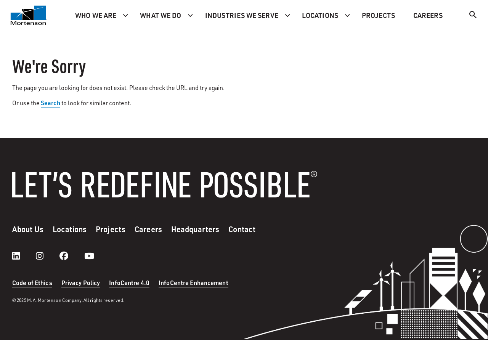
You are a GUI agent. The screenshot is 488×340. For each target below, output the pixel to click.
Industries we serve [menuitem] (241, 15)
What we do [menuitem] (160, 15)
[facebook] (71, 255)
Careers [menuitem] (428, 15)
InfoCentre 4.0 (129, 283)
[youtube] (89, 255)
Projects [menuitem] (378, 15)
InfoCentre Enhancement (193, 283)
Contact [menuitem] (241, 229)
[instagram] (47, 255)
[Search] (473, 16)
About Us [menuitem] (27, 229)
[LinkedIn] (23, 255)
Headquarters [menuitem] (195, 229)
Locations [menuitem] (320, 15)
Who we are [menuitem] (95, 15)
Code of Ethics (32, 283)
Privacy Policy (80, 283)
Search (50, 103)
